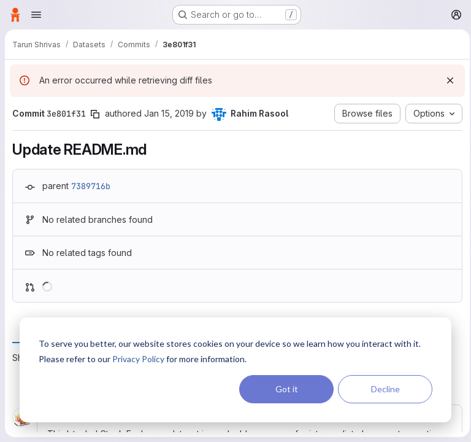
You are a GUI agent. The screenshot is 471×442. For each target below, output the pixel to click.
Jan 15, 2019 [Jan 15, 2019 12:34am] (169, 113)
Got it (286, 389)
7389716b (90, 186)
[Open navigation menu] (36, 15)
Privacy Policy (138, 359)
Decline (385, 389)
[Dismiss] (446, 80)
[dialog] (235, 369)
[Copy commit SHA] (95, 114)
